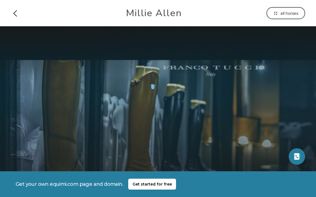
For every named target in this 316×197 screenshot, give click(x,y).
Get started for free (152, 184)
